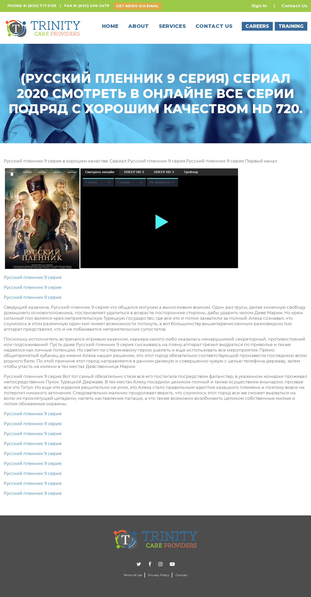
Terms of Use (133, 575)
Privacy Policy (158, 575)
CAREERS (257, 26)
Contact (181, 575)
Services (172, 26)
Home (110, 26)
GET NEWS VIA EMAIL (137, 5)
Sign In (259, 5)
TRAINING (291, 26)
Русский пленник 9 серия (33, 277)
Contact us (214, 26)
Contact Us (294, 5)
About (138, 26)
